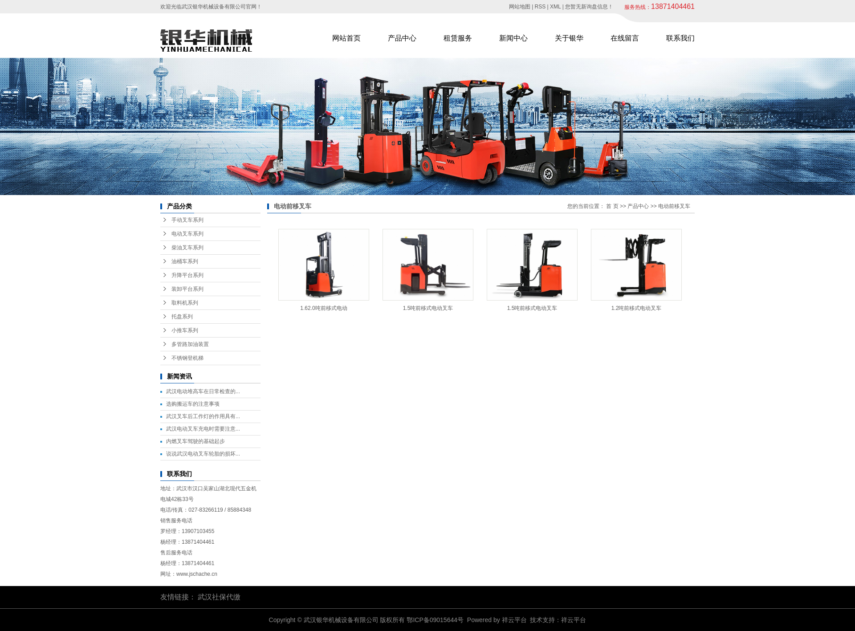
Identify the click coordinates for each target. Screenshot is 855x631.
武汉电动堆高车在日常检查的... (203, 391)
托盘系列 (182, 316)
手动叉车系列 (187, 220)
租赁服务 (458, 38)
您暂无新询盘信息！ (589, 7)
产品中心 (402, 38)
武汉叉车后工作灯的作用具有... (203, 416)
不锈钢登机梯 (187, 358)
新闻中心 (513, 38)
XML (555, 7)
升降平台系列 (187, 275)
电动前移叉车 (674, 206)
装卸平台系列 (187, 289)
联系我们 (680, 38)
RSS (540, 7)
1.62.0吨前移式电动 (323, 308)
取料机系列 (184, 303)
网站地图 (519, 7)
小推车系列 (184, 330)
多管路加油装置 (190, 344)
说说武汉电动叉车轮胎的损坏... (203, 454)
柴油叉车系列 (187, 247)
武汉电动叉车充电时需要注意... (203, 429)
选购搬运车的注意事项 (193, 404)
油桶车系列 (184, 261)
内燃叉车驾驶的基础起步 (195, 441)
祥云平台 (514, 619)
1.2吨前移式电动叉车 (636, 308)
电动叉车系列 (187, 234)
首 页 (612, 206)
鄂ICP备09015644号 (435, 619)
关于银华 (569, 38)
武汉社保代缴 (219, 597)
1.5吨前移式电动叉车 (428, 308)
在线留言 (625, 38)
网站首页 (346, 38)
